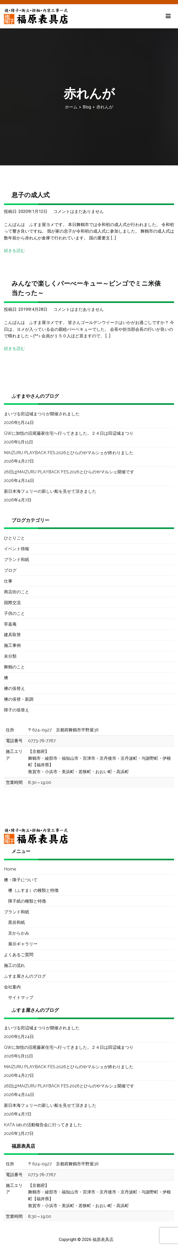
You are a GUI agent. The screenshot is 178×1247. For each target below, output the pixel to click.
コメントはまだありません (78, 211)
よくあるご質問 (18, 954)
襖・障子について (21, 879)
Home (10, 869)
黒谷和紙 (16, 922)
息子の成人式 (31, 195)
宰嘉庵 (10, 624)
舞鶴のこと (14, 666)
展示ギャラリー (23, 943)
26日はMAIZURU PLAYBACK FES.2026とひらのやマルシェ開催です (69, 471)
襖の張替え (14, 688)
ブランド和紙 (16, 559)
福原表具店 (102, 1239)
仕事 (8, 581)
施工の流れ (14, 965)
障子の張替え (16, 710)
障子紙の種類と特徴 (27, 901)
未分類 (10, 656)
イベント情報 (16, 548)
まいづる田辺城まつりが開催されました (42, 413)
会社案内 (12, 986)
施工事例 (12, 645)
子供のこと (14, 613)
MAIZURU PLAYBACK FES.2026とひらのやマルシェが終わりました (68, 452)
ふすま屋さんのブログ (25, 976)
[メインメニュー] (168, 16)
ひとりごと (14, 538)
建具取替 (12, 634)
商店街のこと (16, 591)
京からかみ (18, 933)
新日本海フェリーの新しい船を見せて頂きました (50, 491)
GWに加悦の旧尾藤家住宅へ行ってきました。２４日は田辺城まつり (68, 433)
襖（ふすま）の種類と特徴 (33, 890)
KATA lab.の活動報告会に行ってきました (43, 1124)
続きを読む (14, 250)
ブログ (10, 570)
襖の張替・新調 (18, 699)
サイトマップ (20, 997)
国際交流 (12, 602)
